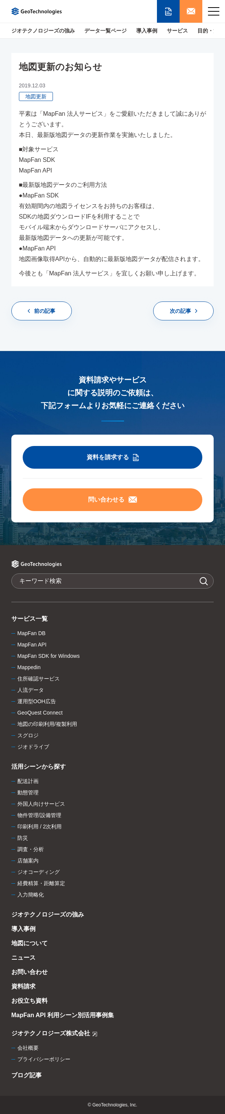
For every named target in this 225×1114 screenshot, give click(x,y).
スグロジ (28, 735)
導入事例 (146, 31)
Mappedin (29, 667)
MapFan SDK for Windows (48, 656)
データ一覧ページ (105, 31)
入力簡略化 (30, 895)
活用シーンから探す (38, 766)
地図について (29, 943)
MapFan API (32, 645)
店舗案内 (28, 861)
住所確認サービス (38, 679)
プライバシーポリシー (43, 1059)
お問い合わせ (29, 972)
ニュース (23, 957)
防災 (22, 838)
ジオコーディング (38, 872)
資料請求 (23, 986)
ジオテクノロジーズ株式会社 (54, 1034)
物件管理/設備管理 (39, 815)
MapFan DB (31, 633)
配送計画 (28, 781)
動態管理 (28, 792)
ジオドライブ (33, 747)
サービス (177, 31)
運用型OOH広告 (36, 701)
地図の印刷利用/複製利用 (47, 724)
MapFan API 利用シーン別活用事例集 (62, 1015)
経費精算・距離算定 (41, 883)
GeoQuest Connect (40, 713)
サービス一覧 (29, 618)
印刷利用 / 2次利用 (39, 826)
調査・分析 (30, 849)
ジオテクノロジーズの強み (43, 31)
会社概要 (28, 1048)
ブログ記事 (26, 1075)
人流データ (30, 690)
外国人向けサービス (41, 804)
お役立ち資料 (29, 1000)
